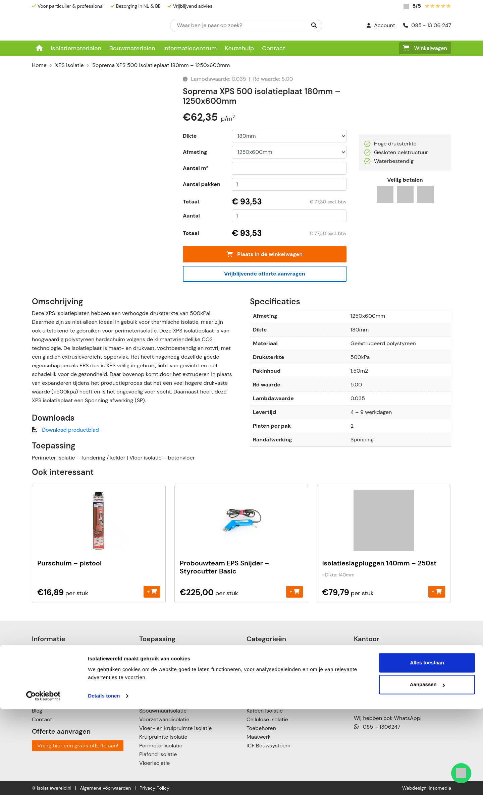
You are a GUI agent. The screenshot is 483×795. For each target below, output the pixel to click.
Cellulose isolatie (267, 719)
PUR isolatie (261, 675)
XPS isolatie (69, 65)
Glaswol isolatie (266, 702)
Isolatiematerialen (76, 48)
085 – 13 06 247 (379, 695)
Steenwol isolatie (267, 693)
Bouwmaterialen (132, 48)
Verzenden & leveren (57, 684)
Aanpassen (427, 770)
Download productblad (70, 429)
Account (381, 25)
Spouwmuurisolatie (162, 710)
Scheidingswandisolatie (168, 702)
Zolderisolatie (155, 675)
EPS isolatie (261, 649)
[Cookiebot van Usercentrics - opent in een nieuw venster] (43, 782)
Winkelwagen (425, 48)
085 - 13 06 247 (427, 25)
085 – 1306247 (377, 726)
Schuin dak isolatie (162, 667)
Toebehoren (261, 728)
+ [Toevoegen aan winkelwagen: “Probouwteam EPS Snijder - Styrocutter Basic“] (294, 591)
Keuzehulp (239, 48)
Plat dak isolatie (158, 658)
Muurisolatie (154, 684)
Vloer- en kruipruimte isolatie (175, 728)
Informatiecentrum (190, 48)
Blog (37, 710)
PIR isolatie (260, 667)
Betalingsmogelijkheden (61, 675)
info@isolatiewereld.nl (387, 704)
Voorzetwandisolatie (164, 719)
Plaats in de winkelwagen (265, 254)
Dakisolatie (152, 649)
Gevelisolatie (155, 693)
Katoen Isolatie (265, 710)
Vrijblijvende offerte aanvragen (264, 273)
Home (39, 65)
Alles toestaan (427, 748)
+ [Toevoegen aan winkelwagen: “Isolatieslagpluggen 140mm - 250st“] (437, 591)
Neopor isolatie (265, 658)
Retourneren (47, 693)
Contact (273, 48)
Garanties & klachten (58, 702)
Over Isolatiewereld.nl (58, 667)
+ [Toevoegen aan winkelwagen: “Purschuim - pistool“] (152, 591)
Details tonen (104, 782)
